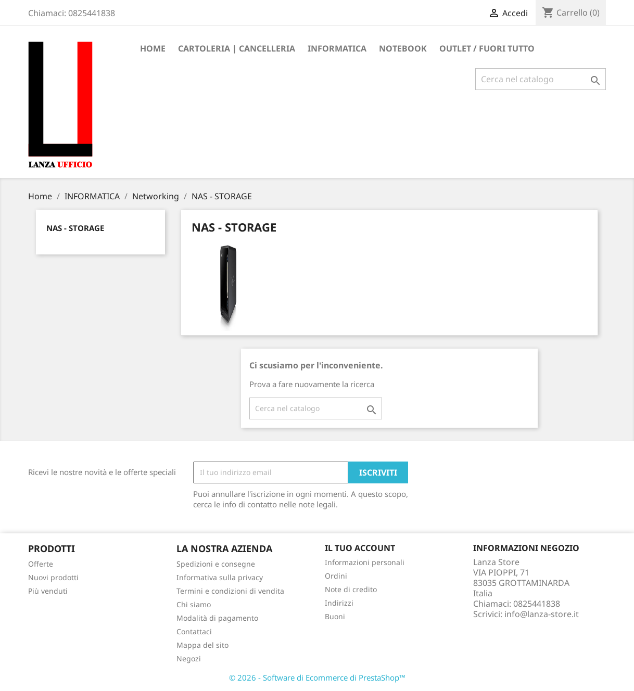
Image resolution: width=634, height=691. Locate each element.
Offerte (40, 564)
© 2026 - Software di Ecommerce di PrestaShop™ (317, 677)
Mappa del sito (202, 645)
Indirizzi (339, 603)
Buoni (335, 616)
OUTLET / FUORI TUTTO (487, 48)
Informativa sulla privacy (219, 577)
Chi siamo (193, 604)
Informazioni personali (364, 562)
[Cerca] (540, 79)
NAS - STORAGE (75, 228)
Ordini (336, 576)
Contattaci (194, 631)
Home (153, 48)
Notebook (403, 48)
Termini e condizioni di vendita (230, 591)
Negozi (188, 658)
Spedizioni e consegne (215, 564)
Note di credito (351, 589)
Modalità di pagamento (217, 618)
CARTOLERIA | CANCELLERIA (236, 48)
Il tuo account (360, 548)
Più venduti (48, 591)
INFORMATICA (337, 48)
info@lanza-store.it (541, 614)
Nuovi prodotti (53, 577)
